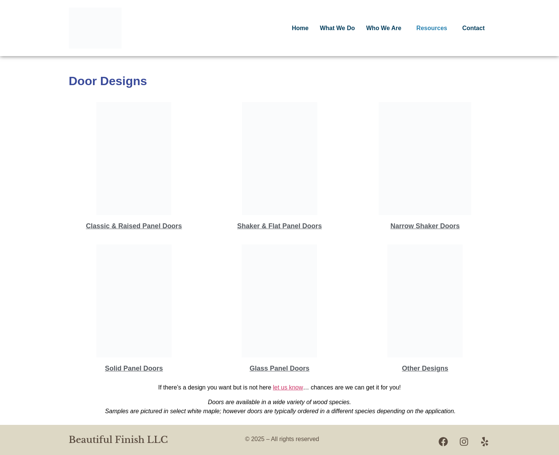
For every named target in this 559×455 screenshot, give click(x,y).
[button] (386, 28)
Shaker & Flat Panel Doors (279, 226)
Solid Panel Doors (134, 368)
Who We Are (383, 28)
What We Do (337, 28)
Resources (431, 28)
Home (300, 28)
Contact (473, 28)
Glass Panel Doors (279, 368)
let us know (288, 387)
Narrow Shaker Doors (425, 226)
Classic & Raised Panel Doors (134, 226)
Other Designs (425, 368)
